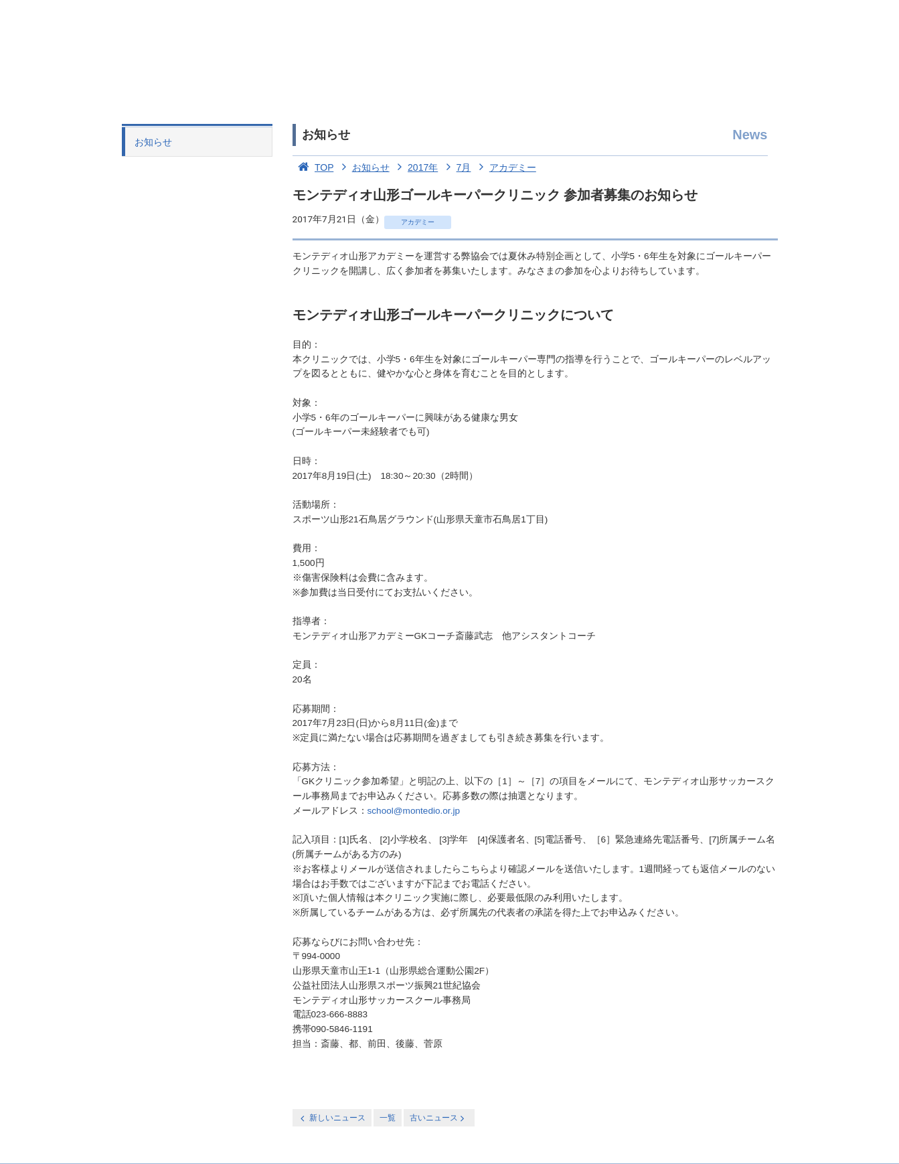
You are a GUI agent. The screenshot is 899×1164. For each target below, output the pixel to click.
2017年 (415, 167)
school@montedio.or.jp (414, 811)
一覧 (388, 1117)
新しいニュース (332, 1118)
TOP (313, 167)
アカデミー (504, 167)
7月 (455, 167)
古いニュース (438, 1118)
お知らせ (153, 142)
